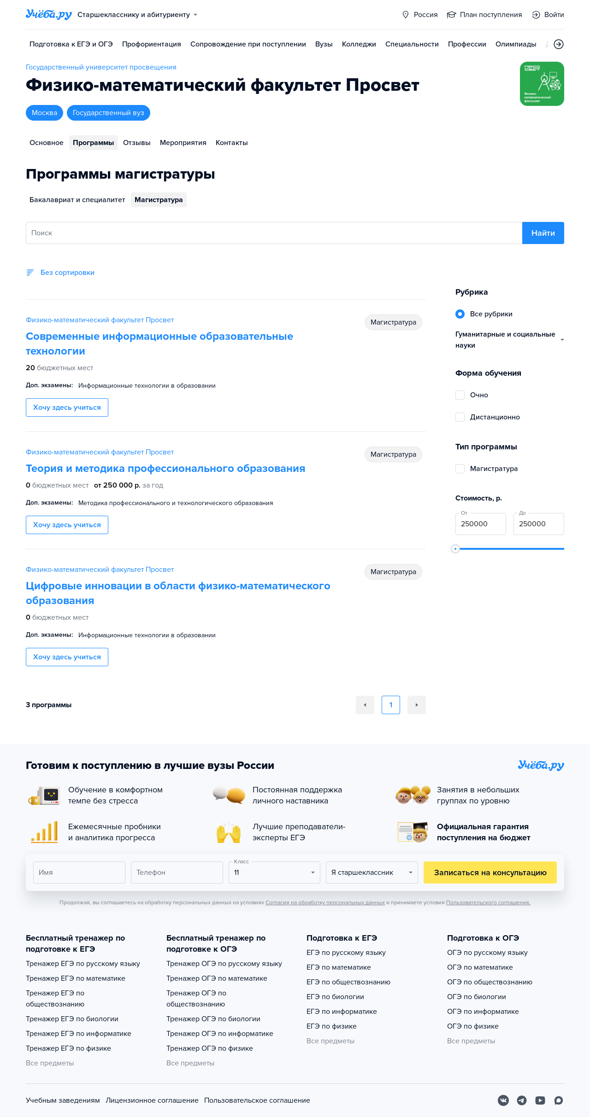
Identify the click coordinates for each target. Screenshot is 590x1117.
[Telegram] (521, 1100)
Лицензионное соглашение (152, 1100)
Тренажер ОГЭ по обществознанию (196, 999)
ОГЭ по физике (473, 1026)
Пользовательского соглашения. (488, 902)
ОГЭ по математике (480, 967)
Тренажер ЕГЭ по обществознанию (55, 999)
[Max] (558, 1100)
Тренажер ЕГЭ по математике (75, 978)
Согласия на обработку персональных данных (325, 902)
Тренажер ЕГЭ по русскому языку (83, 963)
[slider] (455, 548)
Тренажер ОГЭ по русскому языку (224, 963)
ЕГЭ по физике (332, 1026)
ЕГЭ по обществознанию (348, 982)
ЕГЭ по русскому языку (346, 952)
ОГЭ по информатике (483, 1011)
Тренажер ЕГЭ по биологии (72, 1019)
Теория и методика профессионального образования (166, 468)
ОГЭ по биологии (476, 996)
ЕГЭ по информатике (342, 1011)
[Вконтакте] (503, 1100)
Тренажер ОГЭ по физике (209, 1048)
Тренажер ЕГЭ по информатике (78, 1033)
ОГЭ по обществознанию (489, 982)
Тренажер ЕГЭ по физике (68, 1048)
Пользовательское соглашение (257, 1100)
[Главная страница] (49, 14)
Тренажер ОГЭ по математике (216, 978)
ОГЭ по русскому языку (487, 952)
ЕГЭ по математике (339, 967)
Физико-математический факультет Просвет (100, 320)
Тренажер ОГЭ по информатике (219, 1033)
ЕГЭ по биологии (335, 996)
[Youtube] (540, 1100)
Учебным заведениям (63, 1100)
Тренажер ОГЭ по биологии (213, 1019)
